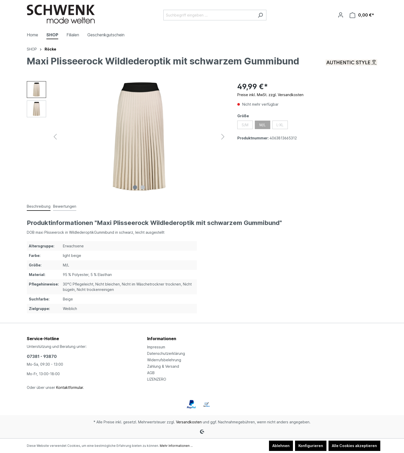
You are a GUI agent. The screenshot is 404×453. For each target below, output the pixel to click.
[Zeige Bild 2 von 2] (143, 187)
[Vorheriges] (55, 136)
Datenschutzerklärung (166, 353)
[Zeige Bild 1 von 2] (135, 187)
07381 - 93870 (42, 356)
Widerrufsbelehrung (164, 360)
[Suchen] (260, 15)
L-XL (279, 125)
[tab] (38, 206)
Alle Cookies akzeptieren (354, 445)
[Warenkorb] (362, 15)
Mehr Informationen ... (176, 446)
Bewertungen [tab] (64, 206)
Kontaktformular (69, 387)
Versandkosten (189, 422)
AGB (151, 373)
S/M (245, 125)
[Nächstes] (223, 136)
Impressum (156, 347)
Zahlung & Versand (163, 366)
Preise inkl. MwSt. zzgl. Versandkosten (270, 95)
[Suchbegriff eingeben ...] (209, 15)
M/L (262, 125)
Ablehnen (281, 445)
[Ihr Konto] (341, 15)
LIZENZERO (156, 379)
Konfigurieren (310, 445)
